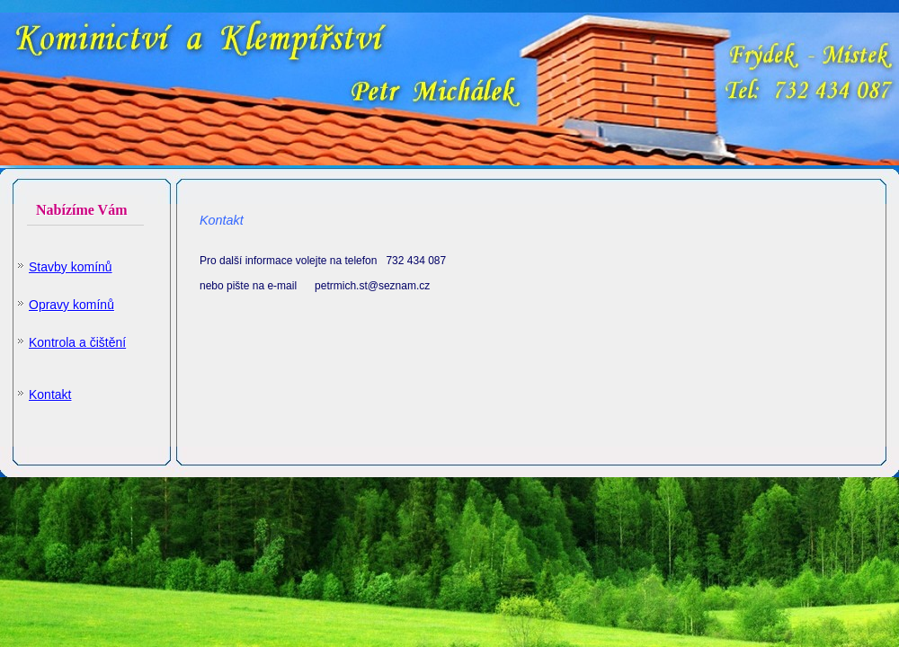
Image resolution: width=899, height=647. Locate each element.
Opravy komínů (71, 304)
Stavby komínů (70, 267)
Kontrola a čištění (77, 342)
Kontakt (50, 394)
